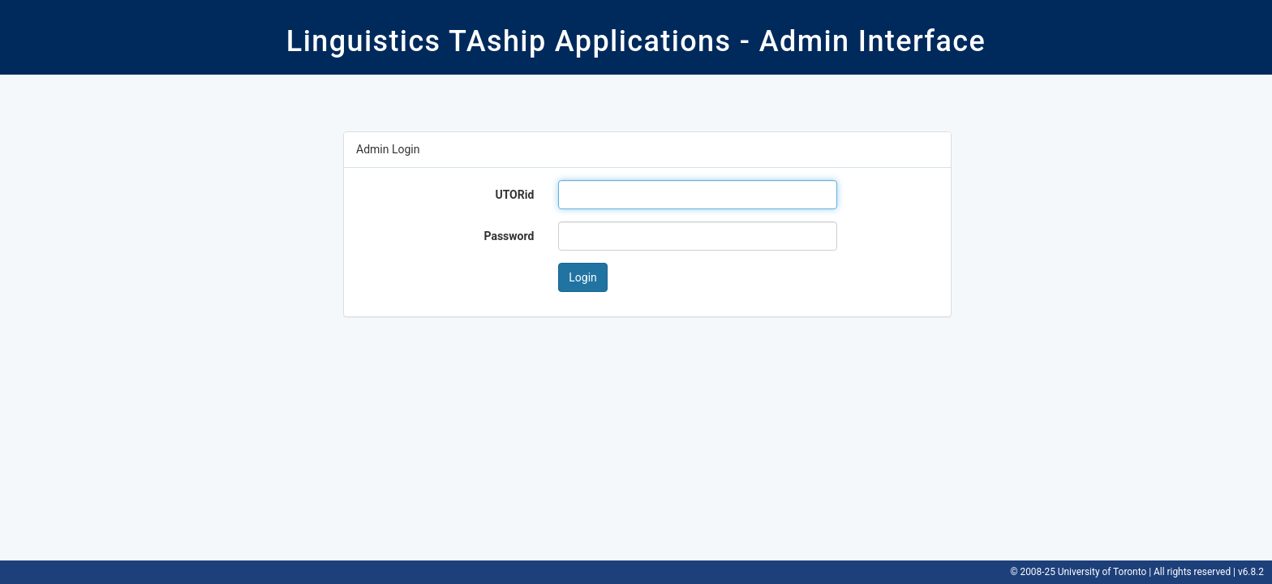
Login (583, 277)
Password (508, 236)
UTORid (514, 194)
